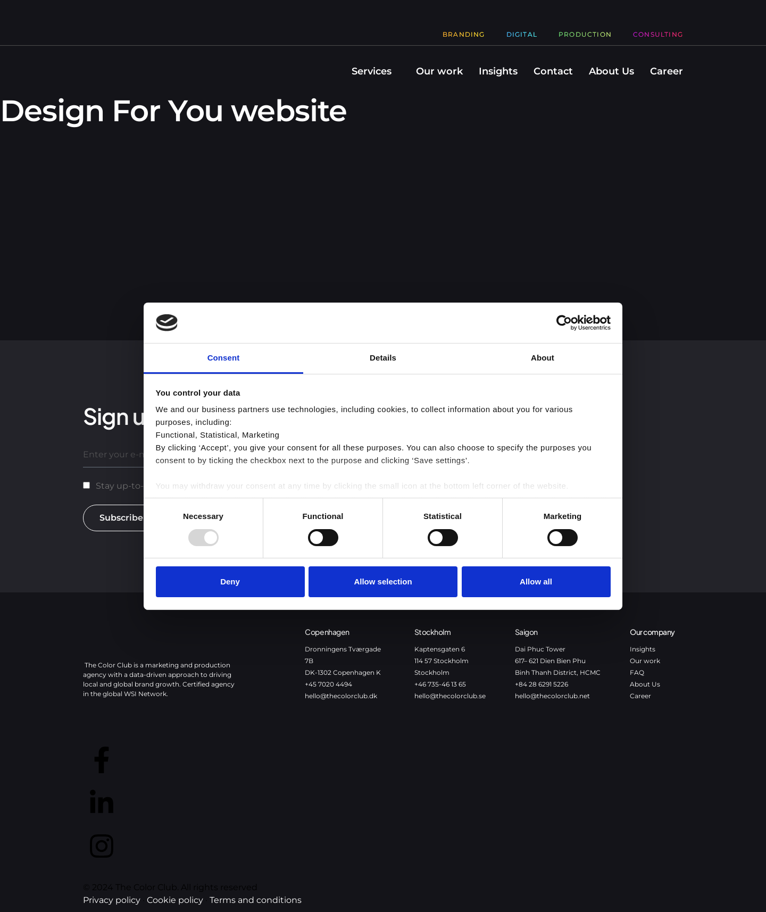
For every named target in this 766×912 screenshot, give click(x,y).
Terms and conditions (256, 900)
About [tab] (542, 357)
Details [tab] (383, 357)
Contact (553, 71)
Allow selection (383, 581)
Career (666, 71)
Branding (464, 34)
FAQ (637, 672)
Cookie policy (175, 900)
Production (585, 34)
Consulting (658, 34)
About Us (611, 71)
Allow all (536, 581)
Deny (230, 581)
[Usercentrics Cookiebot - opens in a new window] (564, 323)
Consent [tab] (223, 357)
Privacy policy (111, 900)
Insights (498, 71)
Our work (439, 71)
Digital (521, 34)
